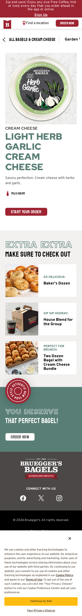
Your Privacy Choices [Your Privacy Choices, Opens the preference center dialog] (41, 610)
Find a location (37, 23)
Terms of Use (34, 580)
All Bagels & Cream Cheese (29, 39)
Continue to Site (41, 601)
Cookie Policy (64, 575)
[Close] (70, 538)
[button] (35, 23)
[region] (41, 573)
